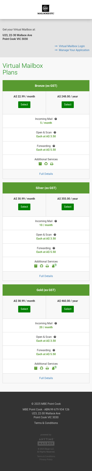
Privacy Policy (46, 459)
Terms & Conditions (46, 423)
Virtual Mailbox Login (70, 46)
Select (24, 104)
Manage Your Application (72, 50)
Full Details (46, 173)
